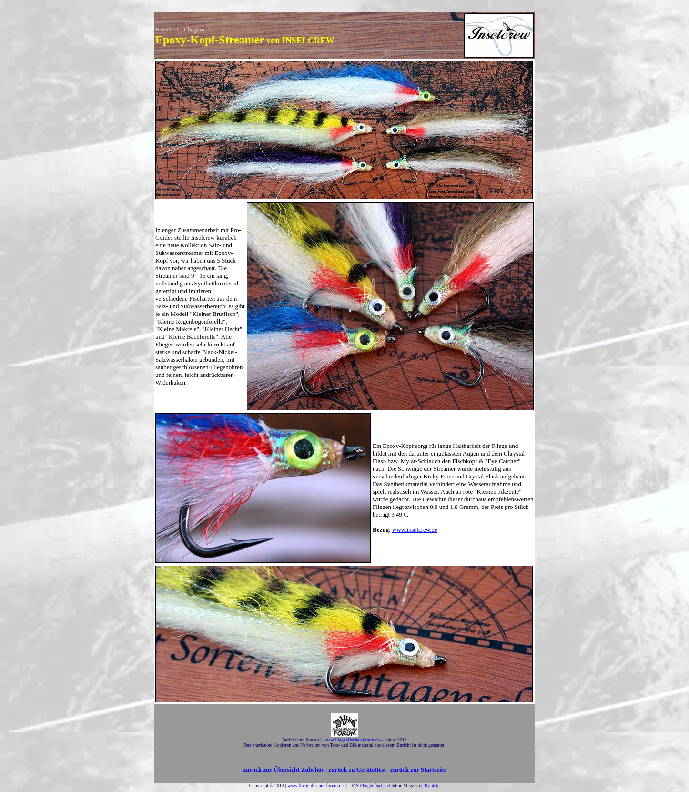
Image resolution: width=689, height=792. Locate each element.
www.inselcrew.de (414, 529)
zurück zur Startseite (418, 769)
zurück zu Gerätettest (357, 769)
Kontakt (432, 785)
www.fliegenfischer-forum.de (315, 785)
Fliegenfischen (374, 785)
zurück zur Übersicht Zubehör (283, 769)
